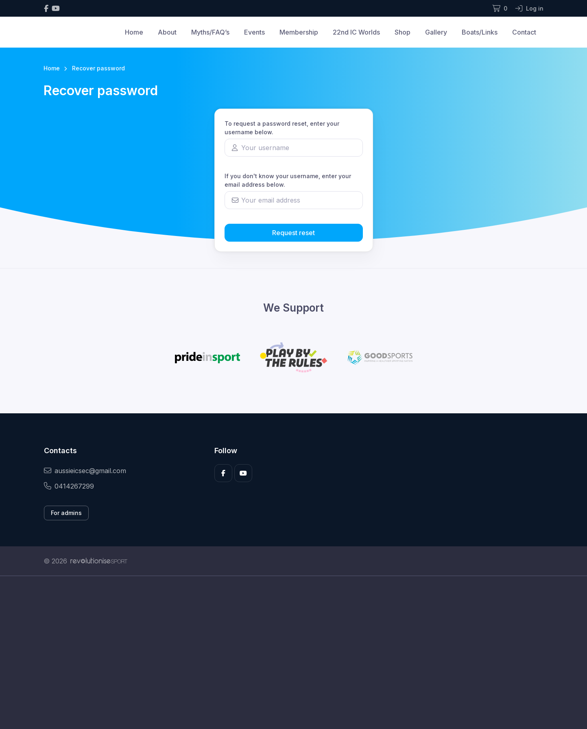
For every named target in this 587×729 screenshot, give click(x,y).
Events (254, 32)
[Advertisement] (288, 652)
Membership (298, 32)
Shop (402, 32)
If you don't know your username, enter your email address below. (288, 180)
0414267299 (69, 486)
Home (134, 32)
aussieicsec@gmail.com (85, 471)
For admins (66, 512)
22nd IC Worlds (356, 32)
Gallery (436, 32)
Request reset (293, 233)
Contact (524, 32)
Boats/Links (480, 32)
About (167, 32)
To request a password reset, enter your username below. (282, 127)
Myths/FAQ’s (210, 32)
